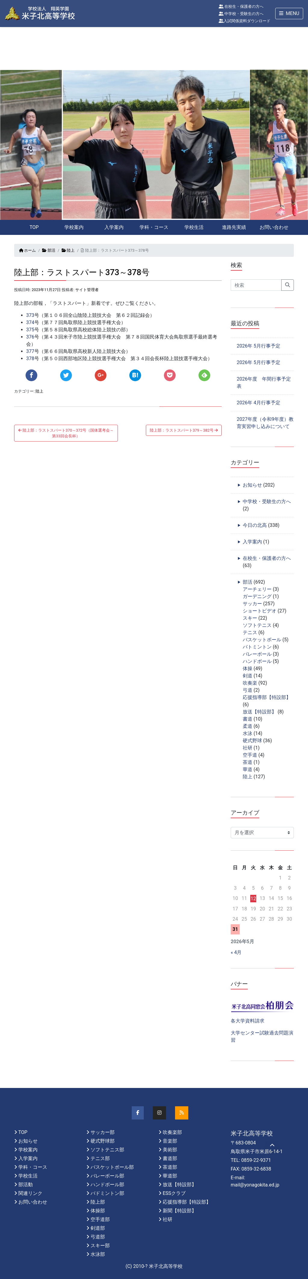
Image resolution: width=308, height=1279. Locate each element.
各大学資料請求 (247, 1021)
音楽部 (170, 1141)
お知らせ (252, 485)
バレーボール (257, 654)
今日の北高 (255, 525)
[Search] (256, 285)
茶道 (247, 762)
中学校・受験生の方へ (241, 13)
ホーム (27, 250)
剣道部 (98, 1228)
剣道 (247, 676)
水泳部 (98, 1254)
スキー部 (100, 1245)
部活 (48, 250)
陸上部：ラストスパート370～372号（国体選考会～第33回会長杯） (66, 433)
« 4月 (236, 952)
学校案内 (74, 227)
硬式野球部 (103, 1141)
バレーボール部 (107, 1176)
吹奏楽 (250, 683)
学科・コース (154, 227)
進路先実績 (234, 227)
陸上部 (98, 1202)
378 (30, 358)
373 (30, 315)
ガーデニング (257, 596)
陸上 (68, 250)
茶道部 (170, 1167)
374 (30, 322)
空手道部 (100, 1219)
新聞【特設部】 (179, 1211)
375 (30, 330)
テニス (250, 632)
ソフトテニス (257, 625)
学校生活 (194, 227)
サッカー (252, 603)
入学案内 (114, 227)
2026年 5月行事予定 (258, 346)
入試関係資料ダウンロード (244, 21)
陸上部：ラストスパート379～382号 (184, 430)
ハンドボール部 (107, 1184)
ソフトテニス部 (107, 1150)
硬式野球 (252, 740)
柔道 (247, 726)
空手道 (250, 755)
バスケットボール (262, 640)
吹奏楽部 (172, 1132)
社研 (247, 748)
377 (30, 351)
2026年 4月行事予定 (258, 403)
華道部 (170, 1176)
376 (30, 337)
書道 (247, 719)
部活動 (25, 1184)
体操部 (98, 1211)
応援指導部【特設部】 (267, 697)
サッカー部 (103, 1132)
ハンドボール (257, 661)
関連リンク (30, 1193)
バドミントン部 (107, 1193)
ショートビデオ (259, 611)
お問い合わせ (274, 227)
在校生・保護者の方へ (241, 6)
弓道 (247, 690)
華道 (247, 769)
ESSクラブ (174, 1193)
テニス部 (100, 1158)
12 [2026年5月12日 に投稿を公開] (253, 898)
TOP (33, 227)
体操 (247, 668)
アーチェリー (257, 589)
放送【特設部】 (259, 712)
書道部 (170, 1158)
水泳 (247, 733)
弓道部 (98, 1237)
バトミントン (257, 647)
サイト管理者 (87, 289)
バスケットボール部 (112, 1167)
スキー (250, 618)
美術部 (170, 1150)
